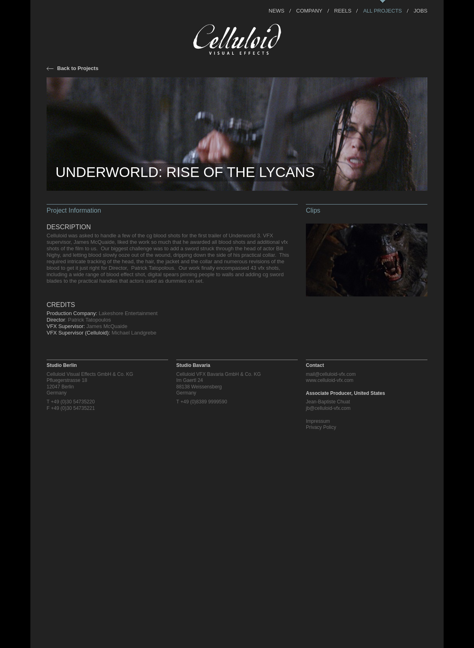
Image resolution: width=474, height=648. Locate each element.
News (276, 10)
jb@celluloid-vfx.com (328, 408)
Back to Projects (77, 68)
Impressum (318, 421)
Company (309, 10)
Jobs (420, 10)
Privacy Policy (321, 427)
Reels (343, 10)
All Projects (382, 10)
